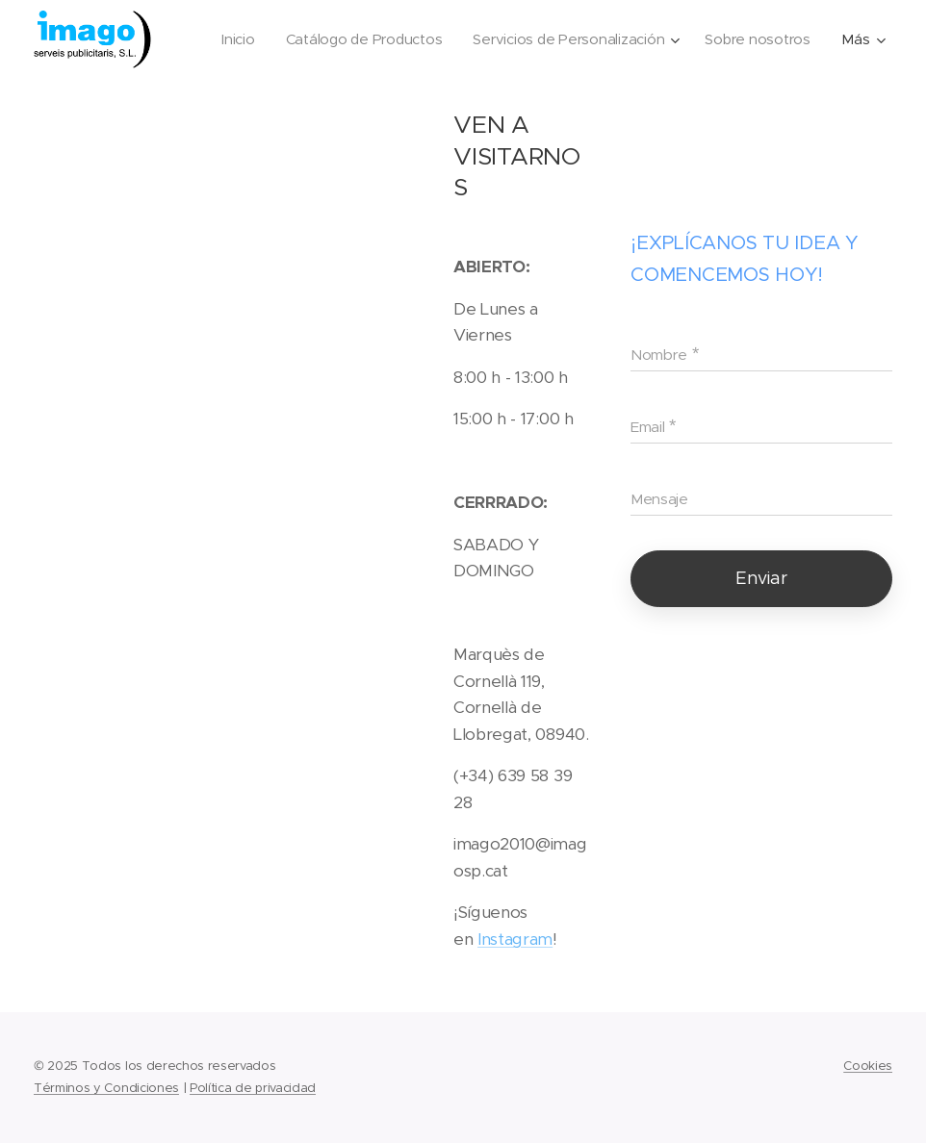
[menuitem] (367, 39)
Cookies (867, 1065)
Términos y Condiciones (106, 1088)
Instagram (515, 939)
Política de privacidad (253, 1088)
